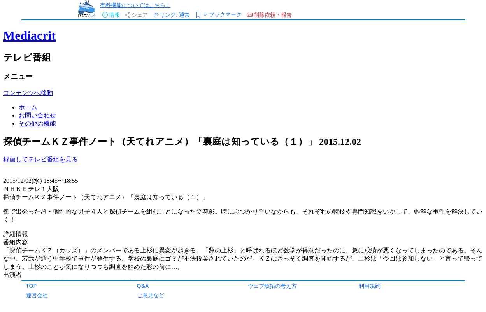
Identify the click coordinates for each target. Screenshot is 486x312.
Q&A (143, 285)
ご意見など (150, 295)
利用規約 (370, 285)
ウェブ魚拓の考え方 (272, 285)
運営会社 (37, 295)
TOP (31, 285)
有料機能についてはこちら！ (135, 5)
